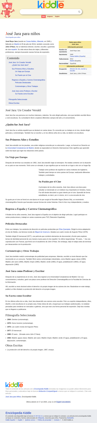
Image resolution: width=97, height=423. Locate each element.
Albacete (40, 41)
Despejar (75, 12)
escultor (72, 71)
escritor (83, 69)
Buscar (79, 11)
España (82, 56)
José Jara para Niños (13, 397)
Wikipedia (41, 418)
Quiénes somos (30, 420)
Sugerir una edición (63, 402)
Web (43, 16)
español (14, 49)
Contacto (56, 420)
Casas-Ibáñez (74, 56)
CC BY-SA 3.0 (38, 416)
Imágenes (50, 16)
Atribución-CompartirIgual (48, 391)
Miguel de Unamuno (42, 232)
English (57, 16)
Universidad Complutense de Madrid (20, 148)
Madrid (72, 61)
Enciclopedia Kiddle (41, 389)
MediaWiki (70, 418)
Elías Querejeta (64, 229)
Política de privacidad (44, 420)
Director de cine (75, 69)
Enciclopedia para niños (13, 37)
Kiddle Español (10, 420)
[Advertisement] (49, 24)
